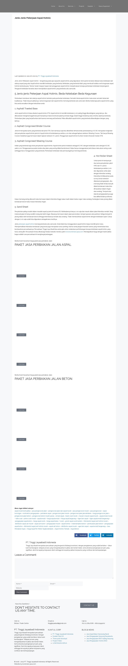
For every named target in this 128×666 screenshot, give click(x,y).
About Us (61, 6)
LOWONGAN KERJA (60, 643)
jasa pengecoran (96, 511)
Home (53, 6)
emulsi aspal (60, 516)
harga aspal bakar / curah (55, 521)
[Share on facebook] (81, 535)
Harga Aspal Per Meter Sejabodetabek (40, 529)
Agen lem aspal (83, 518)
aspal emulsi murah (106, 516)
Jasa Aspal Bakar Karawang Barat (97, 634)
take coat (19, 518)
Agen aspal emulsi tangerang (99, 518)
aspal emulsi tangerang (97, 526)
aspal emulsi (41, 518)
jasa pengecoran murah (81, 511)
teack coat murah (71, 516)
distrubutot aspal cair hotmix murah (36, 526)
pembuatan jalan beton (95, 524)
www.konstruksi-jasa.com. (74, 232)
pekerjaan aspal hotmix (26, 224)
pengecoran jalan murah (61, 513)
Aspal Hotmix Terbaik (62, 529)
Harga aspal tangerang (68, 518)
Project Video (57, 641)
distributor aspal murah (69, 526)
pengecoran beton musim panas (43, 516)
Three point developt (60, 638)
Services (72, 6)
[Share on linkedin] (107, 535)
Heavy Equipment (106, 6)
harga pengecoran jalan (101, 513)
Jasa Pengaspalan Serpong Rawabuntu (99, 636)
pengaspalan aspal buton (23, 521)
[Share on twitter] (94, 535)
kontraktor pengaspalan (31, 513)
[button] (21, 275)
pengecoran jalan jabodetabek (80, 513)
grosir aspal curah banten (73, 521)
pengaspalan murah (53, 524)
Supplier (92, 6)
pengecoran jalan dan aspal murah (59, 511)
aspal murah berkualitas (22, 511)
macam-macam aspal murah (88, 516)
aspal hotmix (66, 524)
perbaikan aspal (46, 513)
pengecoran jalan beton (23, 516)
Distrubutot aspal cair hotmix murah (96, 521)
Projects (81, 6)
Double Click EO (58, 636)
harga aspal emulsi (53, 518)
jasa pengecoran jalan (39, 511)
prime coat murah (30, 518)
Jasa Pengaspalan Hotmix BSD (96, 641)
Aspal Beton (75, 529)
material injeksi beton (79, 524)
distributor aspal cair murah (24, 524)
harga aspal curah (39, 521)
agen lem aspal (83, 526)
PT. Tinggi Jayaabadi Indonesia (48, 76)
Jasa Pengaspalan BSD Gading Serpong (99, 638)
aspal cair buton (40, 524)
